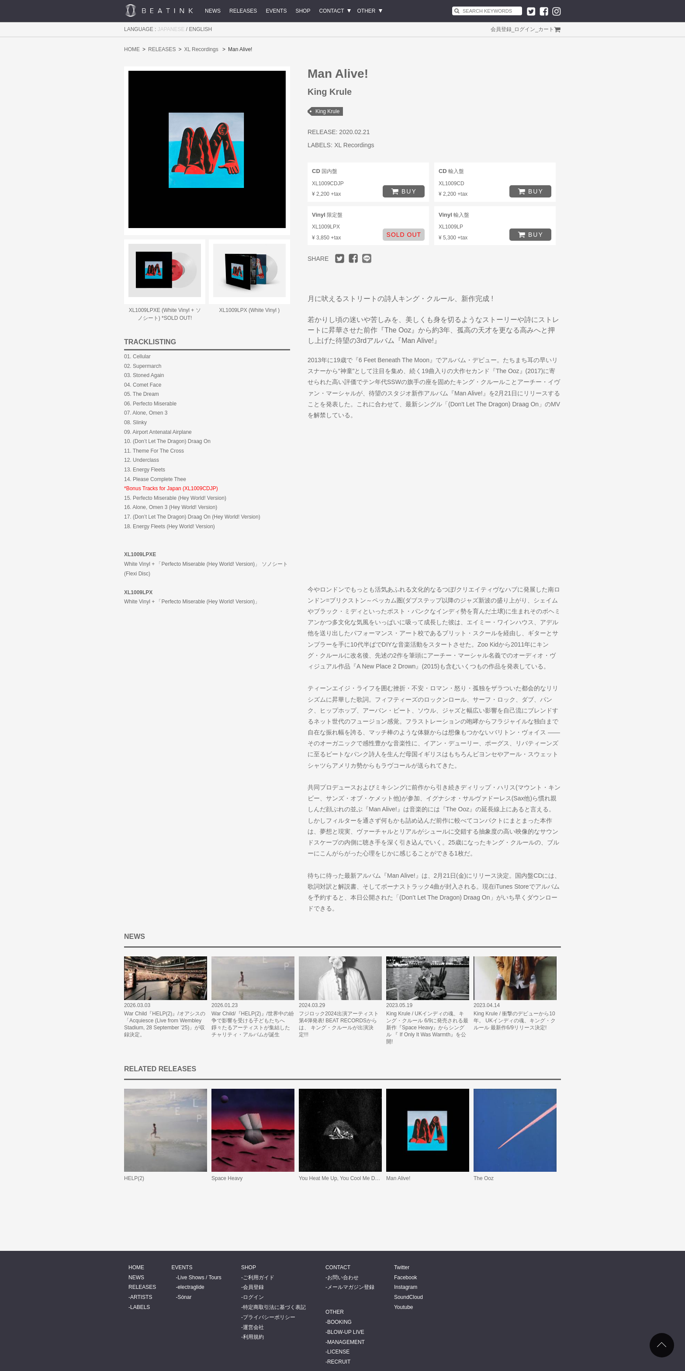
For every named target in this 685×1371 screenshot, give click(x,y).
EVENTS (276, 11)
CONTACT (331, 11)
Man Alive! (398, 1178)
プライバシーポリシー (269, 1317)
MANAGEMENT (346, 1342)
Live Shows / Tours (199, 1277)
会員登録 (501, 29)
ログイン (524, 29)
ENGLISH (200, 29)
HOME (132, 49)
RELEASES (243, 11)
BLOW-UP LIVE (345, 1332)
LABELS (140, 1307)
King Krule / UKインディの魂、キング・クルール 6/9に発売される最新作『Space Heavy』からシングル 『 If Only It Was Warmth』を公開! (427, 1028)
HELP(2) (134, 1178)
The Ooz (484, 1178)
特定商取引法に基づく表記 (274, 1307)
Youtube (403, 1307)
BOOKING (339, 1322)
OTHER (366, 11)
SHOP (302, 11)
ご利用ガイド (258, 1277)
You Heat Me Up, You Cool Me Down (341, 1178)
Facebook (405, 1277)
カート (546, 29)
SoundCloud (408, 1297)
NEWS (213, 11)
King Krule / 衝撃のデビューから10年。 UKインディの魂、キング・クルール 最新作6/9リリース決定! (515, 1021)
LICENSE (338, 1352)
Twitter (401, 1267)
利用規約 (253, 1337)
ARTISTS (141, 1297)
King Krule (327, 111)
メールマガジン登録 (350, 1287)
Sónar (184, 1297)
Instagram (405, 1287)
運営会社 (253, 1327)
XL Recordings (201, 49)
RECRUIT (338, 1362)
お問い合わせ (343, 1277)
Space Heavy (226, 1178)
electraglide (190, 1287)
